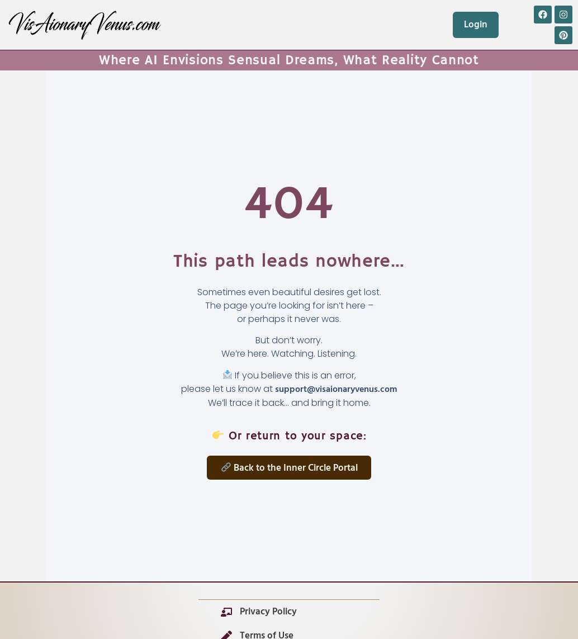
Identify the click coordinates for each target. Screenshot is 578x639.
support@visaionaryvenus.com (336, 389)
